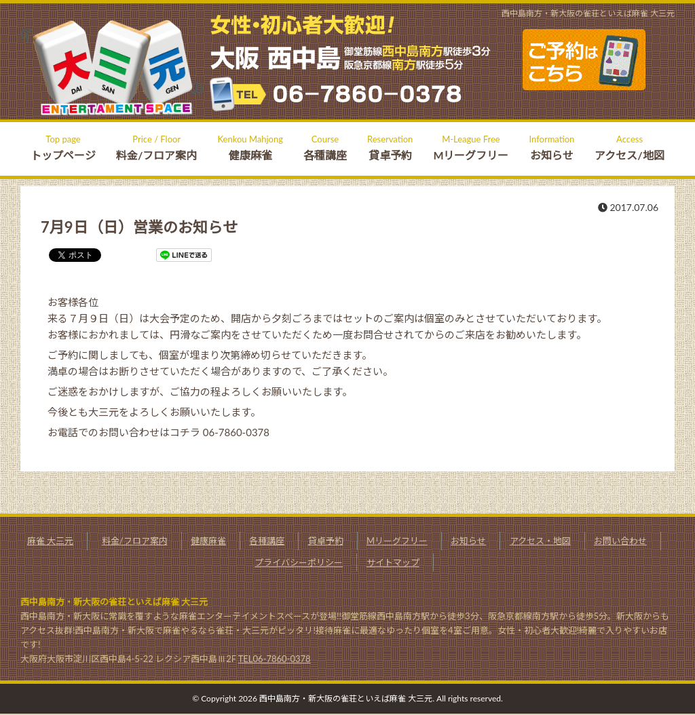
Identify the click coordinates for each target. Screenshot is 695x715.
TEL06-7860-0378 (274, 658)
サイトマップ (393, 562)
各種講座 (266, 540)
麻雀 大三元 (50, 540)
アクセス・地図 (540, 540)
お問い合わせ (620, 540)
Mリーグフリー (397, 540)
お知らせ (468, 540)
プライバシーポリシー (299, 562)
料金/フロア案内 (135, 540)
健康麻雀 (208, 540)
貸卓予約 (325, 540)
